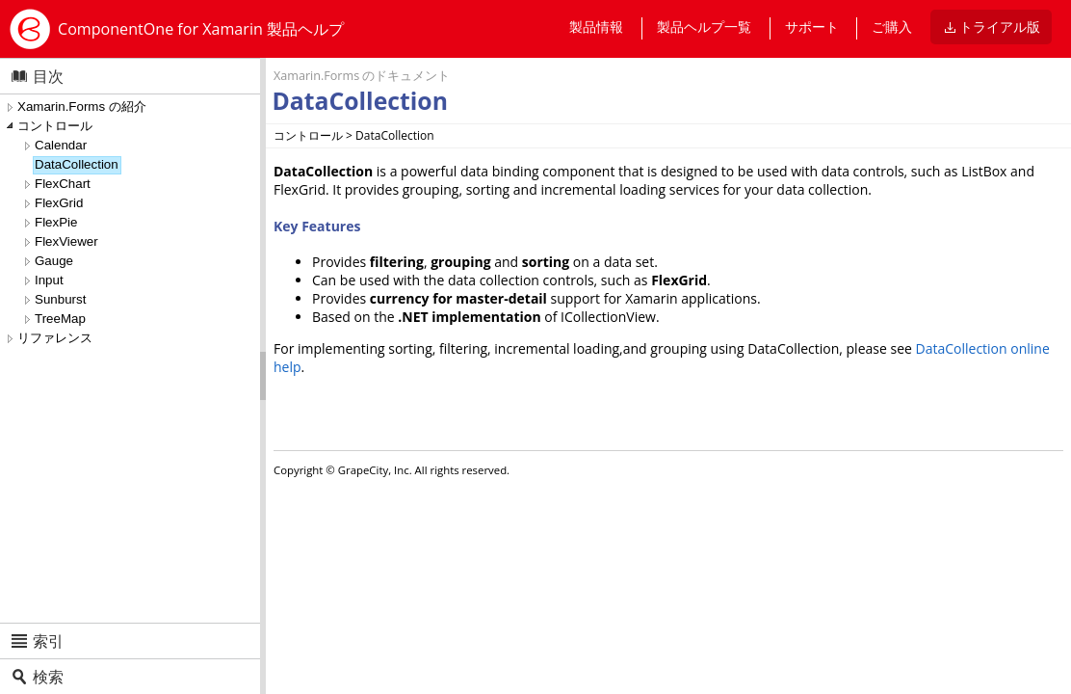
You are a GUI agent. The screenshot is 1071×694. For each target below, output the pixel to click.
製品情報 (596, 26)
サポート (812, 26)
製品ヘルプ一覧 (704, 26)
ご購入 (892, 26)
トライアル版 (999, 26)
